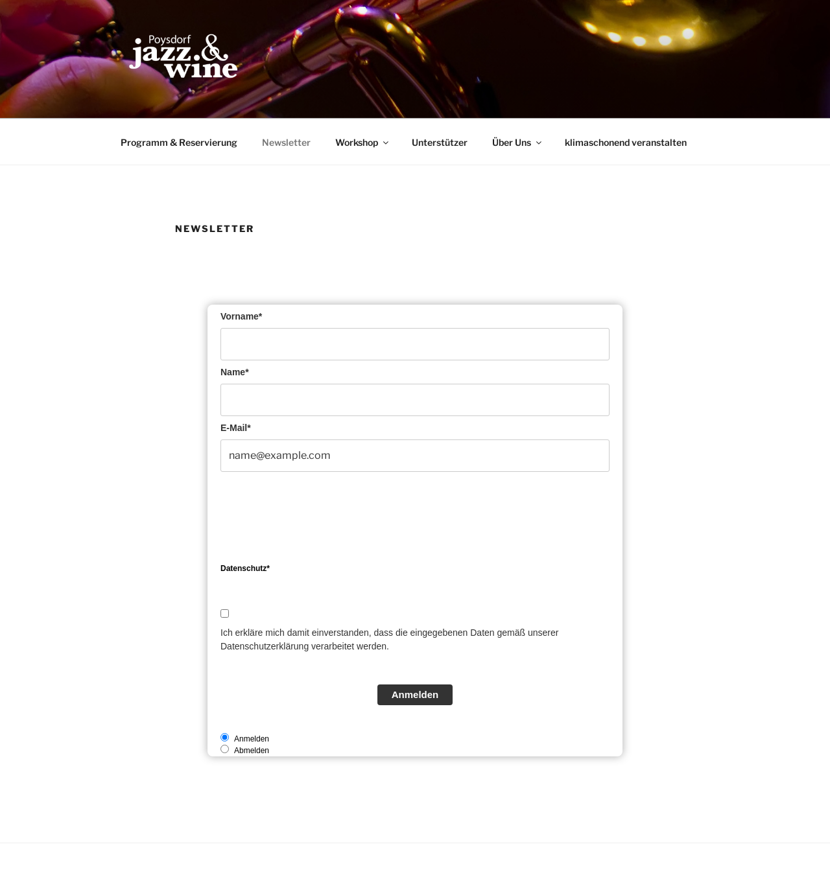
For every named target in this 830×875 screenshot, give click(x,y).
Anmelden (415, 694)
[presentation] (319, 520)
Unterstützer (440, 142)
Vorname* (241, 316)
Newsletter (286, 142)
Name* (234, 372)
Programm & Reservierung (179, 142)
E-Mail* (235, 428)
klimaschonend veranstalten (626, 142)
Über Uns (517, 142)
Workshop (362, 142)
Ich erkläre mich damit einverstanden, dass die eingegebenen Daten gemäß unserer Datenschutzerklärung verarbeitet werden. (389, 639)
